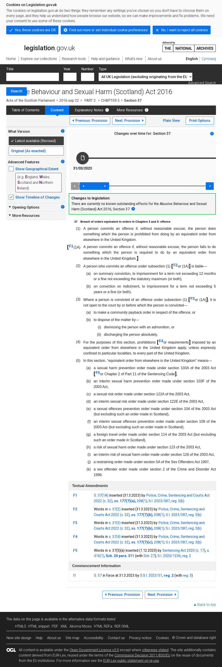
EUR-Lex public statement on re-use (131, 661)
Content (57, 110)
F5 (98, 373)
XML (63, 626)
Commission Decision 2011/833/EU (142, 655)
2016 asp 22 (69, 100)
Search (16, 91)
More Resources (130, 110)
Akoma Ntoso (81, 626)
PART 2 (90, 100)
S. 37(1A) (101, 495)
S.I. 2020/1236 (169, 556)
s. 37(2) (114, 509)
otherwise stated (155, 650)
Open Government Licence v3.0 (94, 650)
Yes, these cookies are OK (35, 30)
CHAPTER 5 (110, 100)
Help (39, 638)
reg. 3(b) (177, 501)
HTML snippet (39, 626)
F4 (161, 341)
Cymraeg (209, 59)
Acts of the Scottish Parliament (30, 100)
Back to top (206, 605)
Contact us (116, 638)
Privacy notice (140, 638)
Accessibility (93, 638)
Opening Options (23, 207)
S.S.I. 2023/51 (151, 575)
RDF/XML (121, 626)
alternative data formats (87, 619)
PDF (55, 626)
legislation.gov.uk (40, 46)
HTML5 (20, 626)
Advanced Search (202, 83)
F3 (192, 298)
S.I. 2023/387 (159, 501)
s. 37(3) (114, 523)
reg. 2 (186, 556)
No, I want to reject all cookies (184, 30)
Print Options (199, 120)
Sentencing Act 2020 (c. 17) (183, 550)
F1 (71, 246)
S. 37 (98, 575)
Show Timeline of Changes (37, 197)
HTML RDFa (103, 626)
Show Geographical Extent (36, 169)
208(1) (142, 501)
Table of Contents (25, 110)
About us (54, 638)
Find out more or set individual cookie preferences (108, 30)
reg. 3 (187, 575)
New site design (18, 638)
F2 (175, 265)
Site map (72, 638)
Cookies (162, 638)
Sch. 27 (149, 556)
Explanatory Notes (89, 110)
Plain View (171, 120)
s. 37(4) (114, 536)
